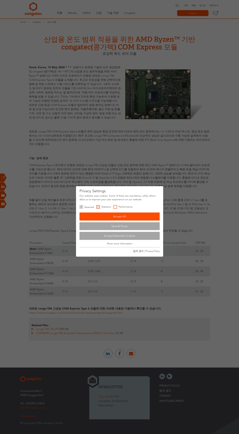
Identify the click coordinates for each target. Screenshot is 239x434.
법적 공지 (138, 251)
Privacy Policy (153, 251)
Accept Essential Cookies (119, 235)
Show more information (119, 243)
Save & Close (119, 226)
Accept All (119, 216)
